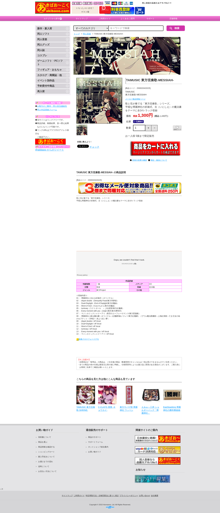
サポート (150, 18)
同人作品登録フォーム (47, 110)
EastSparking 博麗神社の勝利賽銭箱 (172, 408)
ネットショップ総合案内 (98, 447)
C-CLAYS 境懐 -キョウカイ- (107, 408)
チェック (94, 147)
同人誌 (41, 50)
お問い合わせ (144, 496)
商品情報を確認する (46, 447)
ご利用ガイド (105, 18)
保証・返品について (159, 160)
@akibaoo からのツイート (49, 150)
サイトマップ (82, 18)
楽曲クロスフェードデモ (87, 339)
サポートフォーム (95, 442)
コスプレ (42, 55)
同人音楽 (42, 39)
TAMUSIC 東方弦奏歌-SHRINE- (85, 408)
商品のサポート (94, 437)
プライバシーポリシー (129, 496)
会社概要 (154, 496)
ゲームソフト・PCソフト (50, 62)
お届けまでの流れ (45, 461)
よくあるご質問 (128, 18)
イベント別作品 (45, 80)
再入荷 (41, 91)
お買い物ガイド (94, 452)
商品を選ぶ (42, 442)
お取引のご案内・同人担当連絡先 (52, 106)
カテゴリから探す (53, 18)
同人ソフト (43, 34)
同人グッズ (43, 44)
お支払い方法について (47, 471)
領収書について (44, 437)
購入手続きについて (46, 457)
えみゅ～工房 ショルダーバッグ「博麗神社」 (150, 410)
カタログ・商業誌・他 (49, 75)
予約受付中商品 (45, 86)
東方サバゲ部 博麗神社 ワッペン (129, 408)
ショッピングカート (46, 452)
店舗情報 (173, 18)
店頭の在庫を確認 (139, 160)
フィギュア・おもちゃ (49, 69)
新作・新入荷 (44, 28)
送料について (43, 466)
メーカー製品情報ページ (135, 99)
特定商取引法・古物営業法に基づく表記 (102, 496)
